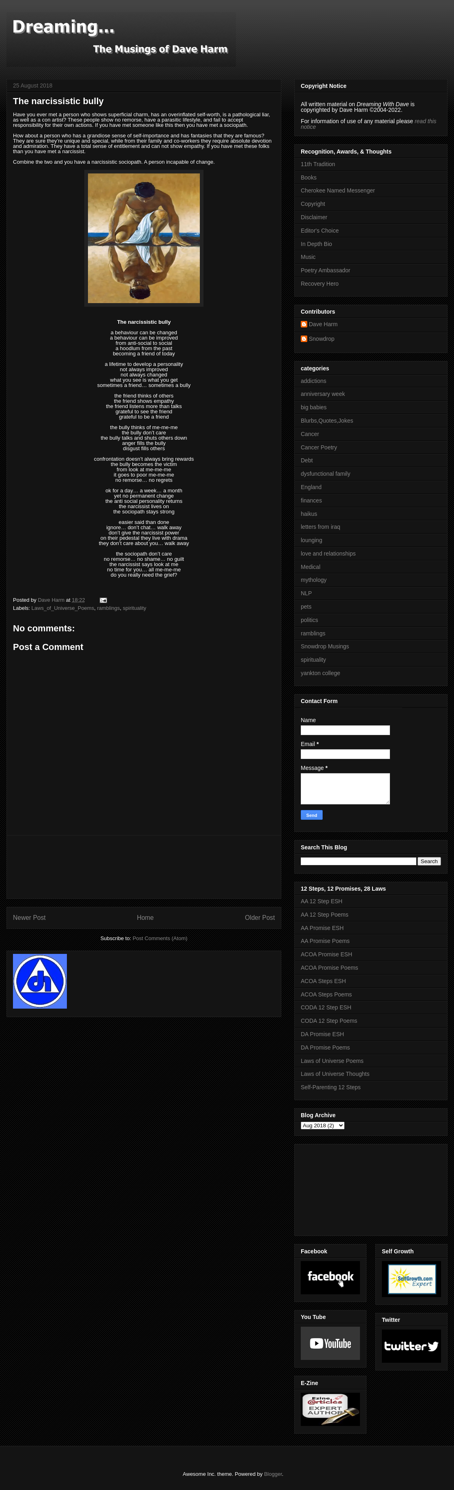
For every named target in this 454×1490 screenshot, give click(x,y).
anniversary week (323, 394)
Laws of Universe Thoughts (335, 1074)
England (311, 487)
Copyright (313, 204)
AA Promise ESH (322, 928)
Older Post (260, 917)
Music (308, 257)
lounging (311, 540)
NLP (306, 593)
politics (309, 620)
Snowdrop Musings (325, 646)
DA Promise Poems (325, 1047)
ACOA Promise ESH (326, 954)
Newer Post (29, 917)
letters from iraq (320, 527)
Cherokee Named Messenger (338, 190)
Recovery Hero (319, 283)
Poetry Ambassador (325, 270)
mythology (314, 580)
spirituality (134, 608)
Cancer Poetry (319, 447)
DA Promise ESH (322, 1034)
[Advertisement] (143, 867)
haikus (309, 514)
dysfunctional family (325, 473)
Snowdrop (321, 339)
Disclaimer (314, 217)
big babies (314, 407)
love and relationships (328, 553)
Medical (310, 567)
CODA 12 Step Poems (329, 1021)
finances (311, 500)
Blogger (273, 1474)
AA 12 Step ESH (322, 901)
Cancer (310, 434)
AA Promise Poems (325, 941)
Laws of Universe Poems (332, 1061)
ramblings (108, 608)
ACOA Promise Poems (329, 967)
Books (309, 177)
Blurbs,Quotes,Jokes (327, 420)
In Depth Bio (316, 244)
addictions (313, 381)
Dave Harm (323, 324)
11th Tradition (318, 164)
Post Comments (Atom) (160, 938)
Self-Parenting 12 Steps (331, 1087)
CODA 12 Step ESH (326, 1007)
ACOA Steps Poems (326, 994)
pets (306, 606)
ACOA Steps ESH (323, 981)
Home (145, 917)
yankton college (320, 673)
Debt (307, 460)
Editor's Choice (320, 230)
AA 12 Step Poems (325, 914)
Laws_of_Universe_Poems (63, 608)
